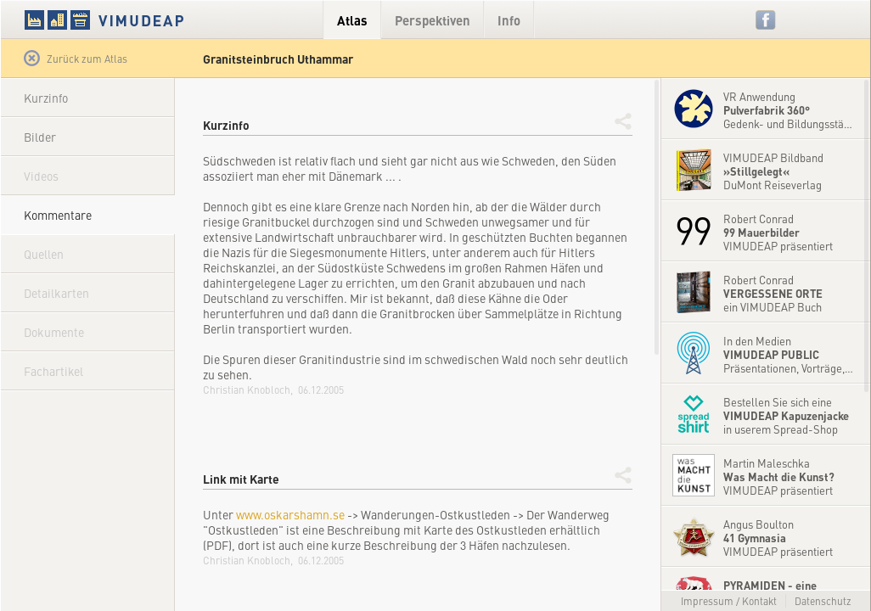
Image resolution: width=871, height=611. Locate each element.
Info (508, 20)
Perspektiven (432, 20)
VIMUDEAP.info (137, 19)
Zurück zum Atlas (75, 58)
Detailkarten (56, 292)
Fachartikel (53, 370)
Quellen (44, 253)
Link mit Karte (241, 478)
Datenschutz (823, 601)
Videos (41, 175)
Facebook (766, 20)
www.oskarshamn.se (290, 514)
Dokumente (54, 331)
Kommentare (58, 214)
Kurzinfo (46, 97)
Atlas (352, 20)
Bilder (40, 136)
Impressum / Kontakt (729, 601)
